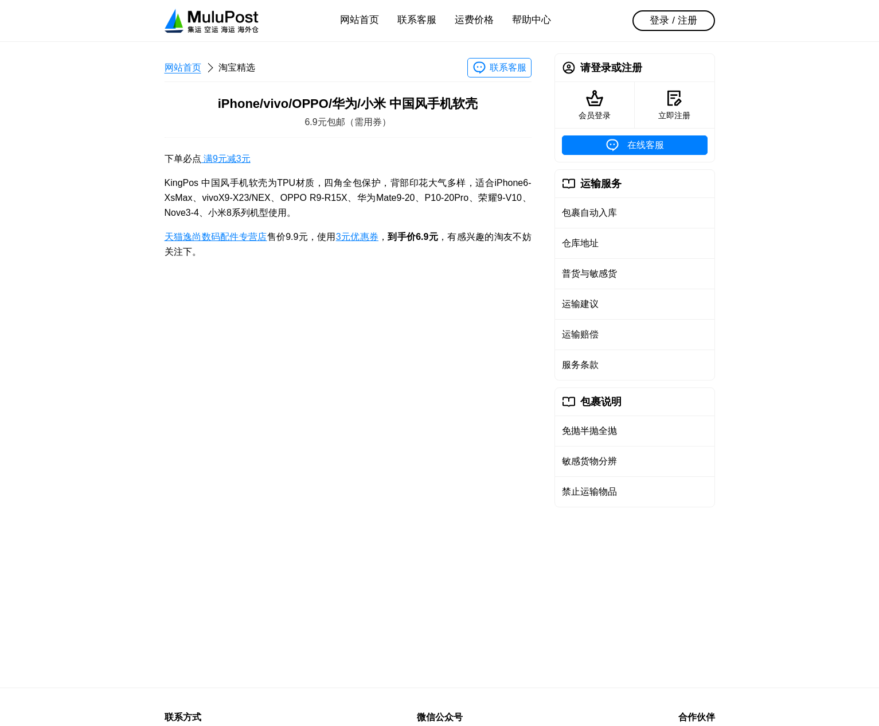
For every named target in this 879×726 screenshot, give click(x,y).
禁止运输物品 (589, 491)
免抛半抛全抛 (589, 431)
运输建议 (580, 304)
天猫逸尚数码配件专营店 (216, 237)
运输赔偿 (580, 334)
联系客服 (416, 19)
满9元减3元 (226, 159)
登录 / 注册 (673, 20)
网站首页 (359, 19)
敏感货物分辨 (589, 461)
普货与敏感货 (589, 273)
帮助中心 (531, 19)
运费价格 (474, 19)
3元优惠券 (357, 237)
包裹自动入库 (589, 213)
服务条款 (580, 365)
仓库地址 (580, 243)
